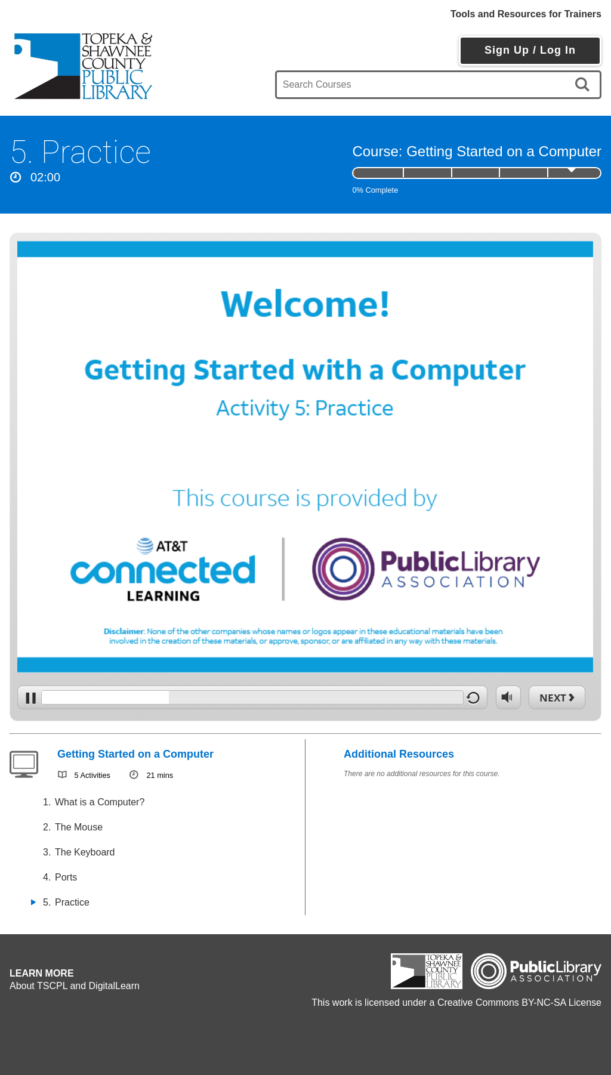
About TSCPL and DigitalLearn (75, 986)
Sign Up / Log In (530, 50)
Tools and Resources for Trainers (525, 14)
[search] (584, 84)
